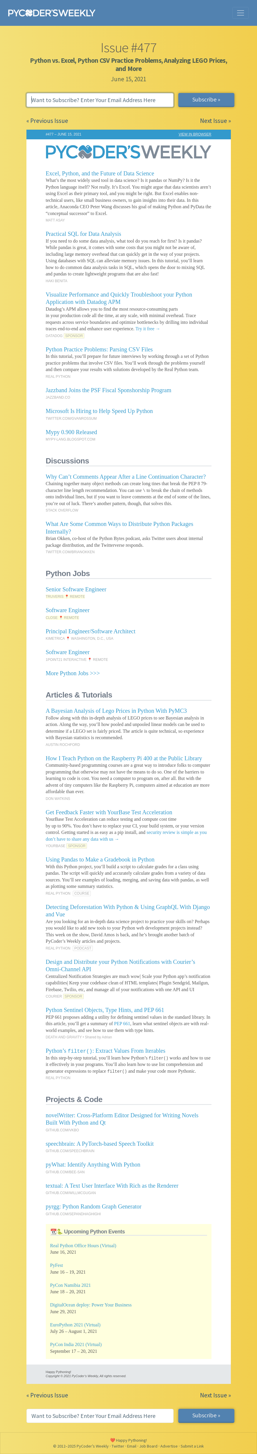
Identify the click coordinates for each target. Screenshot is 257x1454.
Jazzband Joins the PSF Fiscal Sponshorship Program (109, 390)
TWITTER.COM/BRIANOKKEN (70, 552)
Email (131, 1446)
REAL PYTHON (58, 377)
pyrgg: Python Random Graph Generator (94, 1206)
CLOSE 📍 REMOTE (62, 618)
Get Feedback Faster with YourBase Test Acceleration (109, 812)
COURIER (54, 996)
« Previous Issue (47, 121)
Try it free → (147, 328)
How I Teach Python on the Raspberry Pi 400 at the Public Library (124, 758)
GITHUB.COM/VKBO (62, 1130)
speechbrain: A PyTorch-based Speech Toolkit (100, 1143)
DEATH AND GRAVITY (64, 1037)
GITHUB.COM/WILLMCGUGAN (71, 1193)
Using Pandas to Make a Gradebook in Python (100, 859)
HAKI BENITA (57, 281)
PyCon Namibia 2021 (70, 1285)
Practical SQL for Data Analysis (83, 234)
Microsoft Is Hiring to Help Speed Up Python (99, 411)
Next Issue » (215, 121)
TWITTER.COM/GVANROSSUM (71, 419)
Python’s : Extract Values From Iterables (106, 1050)
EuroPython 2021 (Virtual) (75, 1324)
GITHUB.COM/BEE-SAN (65, 1172)
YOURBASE (55, 846)
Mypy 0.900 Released (71, 432)
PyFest (56, 1265)
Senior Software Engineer (76, 589)
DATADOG (54, 336)
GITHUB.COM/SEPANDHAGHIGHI (73, 1214)
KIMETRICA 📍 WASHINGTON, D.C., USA (79, 639)
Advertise (169, 1446)
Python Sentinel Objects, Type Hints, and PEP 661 (105, 1010)
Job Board (148, 1446)
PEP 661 (122, 1023)
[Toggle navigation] (240, 13)
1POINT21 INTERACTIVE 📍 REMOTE (77, 660)
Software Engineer (68, 610)
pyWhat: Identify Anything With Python (93, 1164)
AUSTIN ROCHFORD (63, 745)
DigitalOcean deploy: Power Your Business (91, 1304)
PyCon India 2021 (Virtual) (76, 1344)
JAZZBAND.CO (58, 397)
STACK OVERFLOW (62, 510)
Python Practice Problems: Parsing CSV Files (99, 349)
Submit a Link (192, 1446)
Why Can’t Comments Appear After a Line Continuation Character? (126, 476)
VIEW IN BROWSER (195, 134)
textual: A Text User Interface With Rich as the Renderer (112, 1185)
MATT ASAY (55, 220)
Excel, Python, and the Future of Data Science (100, 173)
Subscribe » (206, 99)
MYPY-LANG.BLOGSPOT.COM (70, 439)
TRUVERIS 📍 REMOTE (65, 597)
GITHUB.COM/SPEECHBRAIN (70, 1151)
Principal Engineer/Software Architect (90, 631)
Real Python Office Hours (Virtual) (83, 1245)
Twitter (118, 1446)
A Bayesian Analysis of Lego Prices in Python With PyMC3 (116, 710)
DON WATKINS (58, 799)
